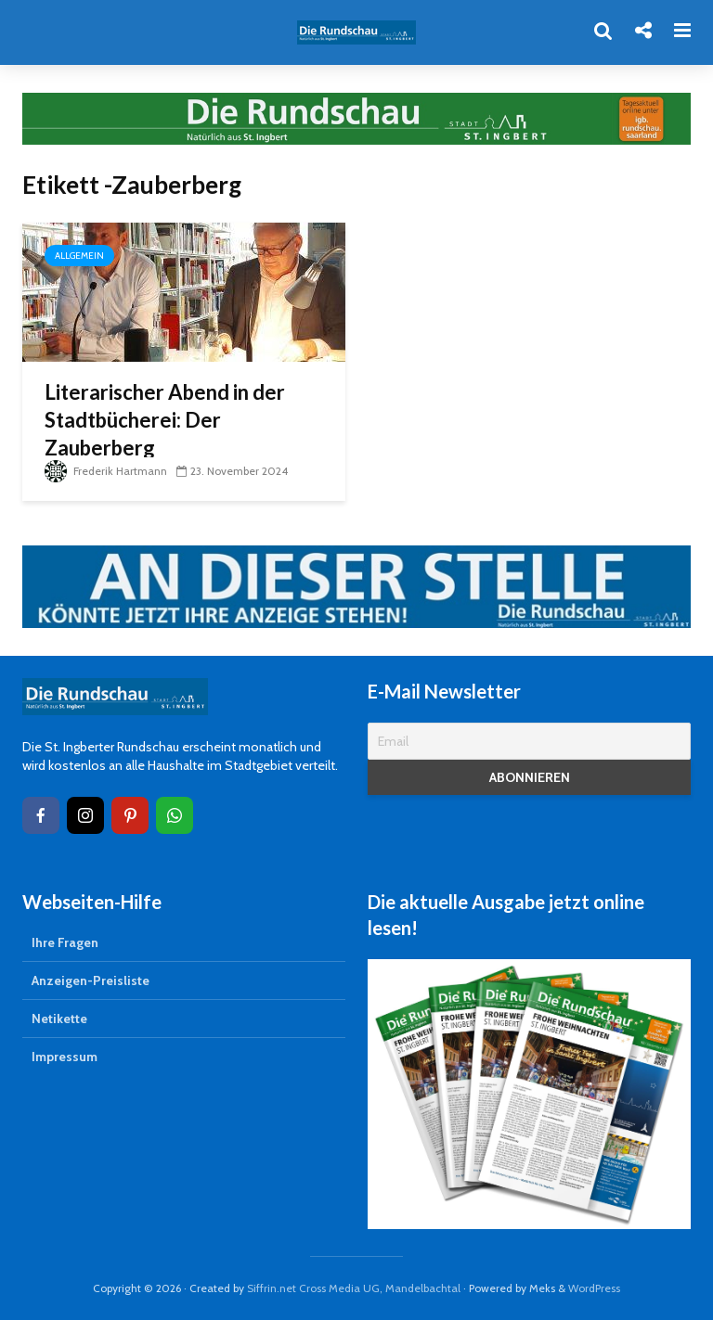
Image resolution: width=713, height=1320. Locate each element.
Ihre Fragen (65, 942)
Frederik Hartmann (106, 471)
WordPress (594, 1288)
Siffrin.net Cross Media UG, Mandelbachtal (353, 1288)
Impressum (64, 1056)
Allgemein (79, 256)
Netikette (59, 1018)
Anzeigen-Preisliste (90, 980)
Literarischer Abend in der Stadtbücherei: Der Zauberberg (165, 419)
